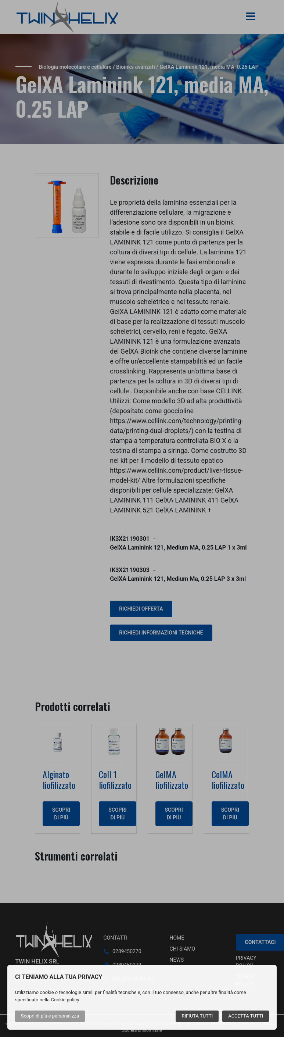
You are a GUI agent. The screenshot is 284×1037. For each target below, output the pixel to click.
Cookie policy (65, 999)
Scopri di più (50, 1016)
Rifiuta (197, 1016)
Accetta (245, 1016)
